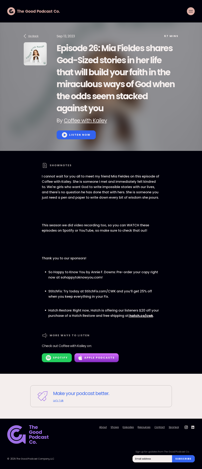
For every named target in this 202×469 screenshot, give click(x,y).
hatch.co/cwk (141, 315)
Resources (144, 427)
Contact (159, 427)
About (103, 427)
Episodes (128, 427)
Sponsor (174, 427)
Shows (115, 427)
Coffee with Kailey (85, 120)
